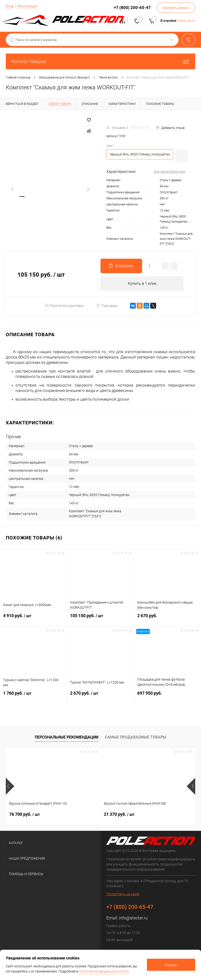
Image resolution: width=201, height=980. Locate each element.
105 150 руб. (100, 618)
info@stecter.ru (133, 918)
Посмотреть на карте (122, 894)
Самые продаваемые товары (135, 737)
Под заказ (107, 305)
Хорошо (171, 965)
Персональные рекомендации (66, 737)
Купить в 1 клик (142, 283)
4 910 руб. (33, 618)
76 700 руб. (24, 814)
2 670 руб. (167, 618)
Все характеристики (169, 171)
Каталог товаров (100, 61)
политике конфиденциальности (104, 971)
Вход (10, 6)
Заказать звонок (176, 8)
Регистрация (27, 6)
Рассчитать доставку (64, 306)
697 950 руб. (167, 696)
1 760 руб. (33, 696)
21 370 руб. (119, 814)
